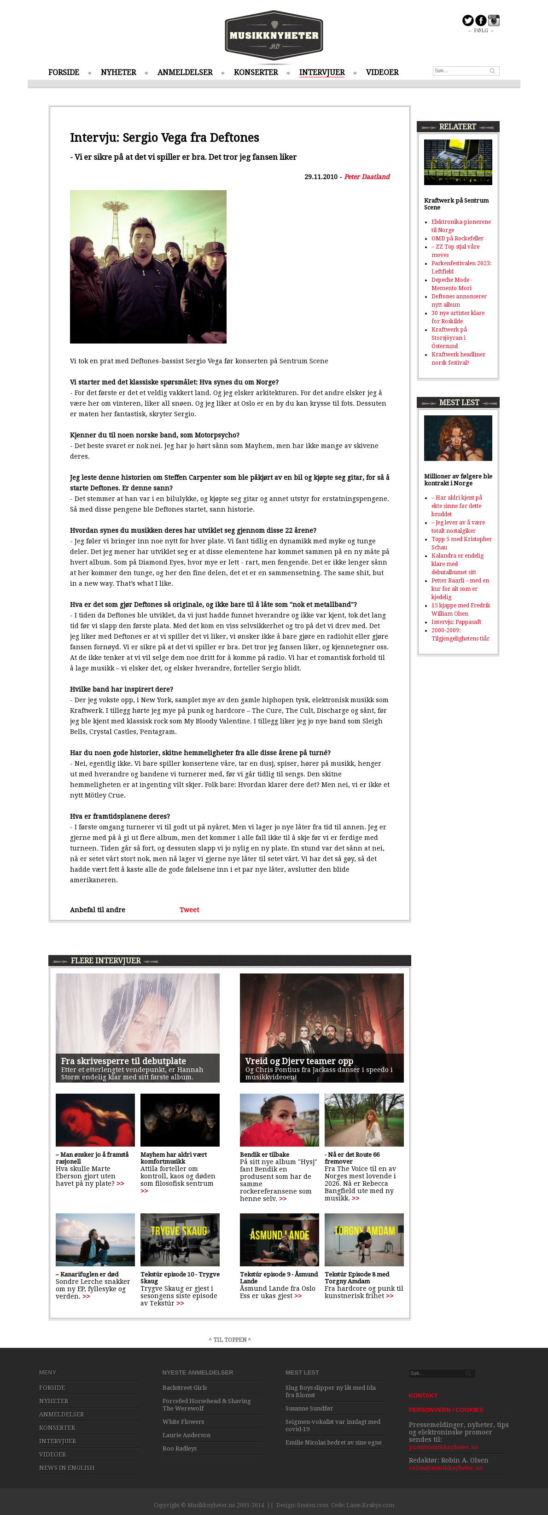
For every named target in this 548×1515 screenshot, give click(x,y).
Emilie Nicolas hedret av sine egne (334, 1442)
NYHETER (118, 72)
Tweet (189, 910)
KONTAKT (423, 1395)
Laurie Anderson (186, 1435)
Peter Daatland (367, 177)
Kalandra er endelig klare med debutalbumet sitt (457, 564)
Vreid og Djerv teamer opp (299, 1061)
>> (120, 1183)
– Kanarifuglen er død (87, 1274)
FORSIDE (63, 72)
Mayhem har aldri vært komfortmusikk (173, 1158)
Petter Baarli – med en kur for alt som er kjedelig (460, 588)
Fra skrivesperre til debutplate (123, 1061)
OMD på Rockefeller (457, 238)
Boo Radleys (180, 1448)
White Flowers (183, 1421)
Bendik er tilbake (264, 1154)
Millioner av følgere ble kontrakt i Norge (458, 480)
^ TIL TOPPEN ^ (230, 1340)
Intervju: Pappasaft (456, 622)
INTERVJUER (321, 72)
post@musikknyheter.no (443, 1447)
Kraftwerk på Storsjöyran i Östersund (449, 338)
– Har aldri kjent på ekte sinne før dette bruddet (456, 506)
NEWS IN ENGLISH (67, 1467)
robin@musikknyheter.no (446, 1467)
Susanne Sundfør (309, 1408)
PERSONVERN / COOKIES (446, 1409)
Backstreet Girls (185, 1387)
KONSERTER (256, 72)
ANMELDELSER (184, 72)
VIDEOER (382, 72)
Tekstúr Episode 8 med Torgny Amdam (357, 1278)
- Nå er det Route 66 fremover (352, 1158)
